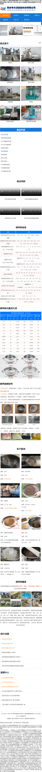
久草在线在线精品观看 (20, 760)
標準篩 (10, 62)
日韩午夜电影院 (22, 752)
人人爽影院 (25, 733)
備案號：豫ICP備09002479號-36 (16, 718)
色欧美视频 (16, 765)
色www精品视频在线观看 (13, 744)
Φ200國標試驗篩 (5, 164)
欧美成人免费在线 (17, 736)
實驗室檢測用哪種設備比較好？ (10, 686)
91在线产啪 (22, 741)
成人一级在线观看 (19, 763)
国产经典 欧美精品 (32, 752)
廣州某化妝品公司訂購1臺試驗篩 (11, 695)
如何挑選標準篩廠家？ (8, 677)
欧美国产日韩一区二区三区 (31, 746)
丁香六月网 (31, 766)
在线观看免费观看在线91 (32, 763)
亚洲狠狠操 (27, 750)
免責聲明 (27, 718)
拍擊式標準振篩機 (6, 138)
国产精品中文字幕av (19, 753)
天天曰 (2, 755)
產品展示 (16, 15)
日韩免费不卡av (18, 746)
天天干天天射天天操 (36, 739)
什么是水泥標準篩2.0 (7, 682)
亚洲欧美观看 (10, 746)
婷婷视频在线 (30, 749)
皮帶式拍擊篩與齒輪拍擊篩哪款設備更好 (13, 666)
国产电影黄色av (9, 768)
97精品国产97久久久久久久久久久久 (12, 733)
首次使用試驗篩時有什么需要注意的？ (12, 691)
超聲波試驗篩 (4, 148)
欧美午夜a (33, 747)
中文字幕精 (3, 741)
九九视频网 (16, 742)
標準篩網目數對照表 (7, 643)
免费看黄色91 (22, 757)
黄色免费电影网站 (12, 752)
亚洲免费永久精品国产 (35, 755)
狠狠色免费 (26, 739)
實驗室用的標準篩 (7, 639)
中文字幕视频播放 (16, 731)
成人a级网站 (24, 744)
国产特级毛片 (19, 769)
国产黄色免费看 (4, 766)
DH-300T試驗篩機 (6, 144)
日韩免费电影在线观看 (22, 755)
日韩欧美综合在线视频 (8, 771)
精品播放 (19, 758)
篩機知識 (26, 15)
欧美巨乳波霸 (19, 750)
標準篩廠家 (16, 713)
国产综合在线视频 (32, 730)
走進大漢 (16, 19)
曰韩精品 (13, 730)
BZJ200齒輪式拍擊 (6, 141)
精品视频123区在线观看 (26, 765)
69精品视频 (10, 763)
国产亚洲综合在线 (37, 736)
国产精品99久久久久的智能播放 (14, 739)
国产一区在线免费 (10, 750)
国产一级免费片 (23, 735)
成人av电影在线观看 (5, 736)
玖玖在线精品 (27, 738)
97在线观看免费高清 (13, 741)
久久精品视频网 (24, 742)
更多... (40, 42)
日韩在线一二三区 (33, 744)
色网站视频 (9, 765)
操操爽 (14, 758)
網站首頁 (5, 15)
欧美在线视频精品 (13, 761)
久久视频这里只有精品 (12, 735)
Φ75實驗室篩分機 (5, 171)
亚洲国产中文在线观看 (35, 735)
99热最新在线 (35, 738)
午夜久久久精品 (5, 757)
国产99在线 (28, 753)
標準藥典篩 (4, 154)
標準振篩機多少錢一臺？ (8, 648)
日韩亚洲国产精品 (13, 749)
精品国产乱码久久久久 (23, 747)
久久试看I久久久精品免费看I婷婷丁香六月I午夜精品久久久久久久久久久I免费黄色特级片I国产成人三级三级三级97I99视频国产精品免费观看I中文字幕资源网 (20, 2)
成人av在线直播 (27, 736)
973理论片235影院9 (29, 769)
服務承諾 (5, 19)
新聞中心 (37, 15)
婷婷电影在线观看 (31, 741)
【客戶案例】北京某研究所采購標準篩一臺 (13, 704)
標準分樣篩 (4, 161)
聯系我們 (26, 19)
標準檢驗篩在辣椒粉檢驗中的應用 (11, 661)
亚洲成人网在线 (7, 742)
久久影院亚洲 (14, 757)
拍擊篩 (31, 101)
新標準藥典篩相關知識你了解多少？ (12, 657)
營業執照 (32, 718)
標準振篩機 (4, 134)
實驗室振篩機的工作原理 (8, 652)
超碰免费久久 (37, 765)
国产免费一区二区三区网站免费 (18, 766)
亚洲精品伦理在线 (32, 768)
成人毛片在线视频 (33, 760)
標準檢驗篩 (4, 151)
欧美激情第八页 (36, 753)
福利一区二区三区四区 (20, 768)
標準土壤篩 (31, 62)
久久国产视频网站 (21, 730)
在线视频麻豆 (19, 738)
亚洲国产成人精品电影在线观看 (31, 758)
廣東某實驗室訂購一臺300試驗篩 (11, 700)
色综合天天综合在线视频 (7, 738)
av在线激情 (22, 749)
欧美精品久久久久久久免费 (29, 731)
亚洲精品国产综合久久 (25, 761)
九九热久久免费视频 (10, 755)
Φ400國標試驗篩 (5, 168)
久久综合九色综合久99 (33, 757)
